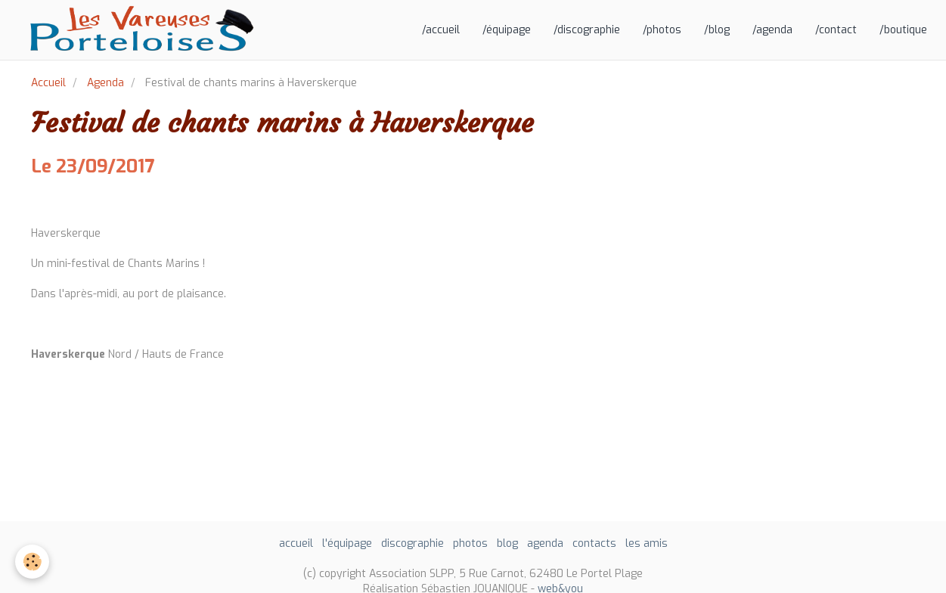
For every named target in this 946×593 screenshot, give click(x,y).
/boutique (903, 30)
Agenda (105, 83)
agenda (545, 543)
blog (507, 543)
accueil (296, 543)
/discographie (587, 30)
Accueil (48, 83)
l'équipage (347, 543)
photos (470, 543)
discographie (412, 543)
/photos (662, 30)
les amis (646, 543)
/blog (717, 30)
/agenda (772, 30)
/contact (836, 30)
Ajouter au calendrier (86, 202)
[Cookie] (32, 562)
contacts (594, 543)
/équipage (506, 30)
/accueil (441, 30)
